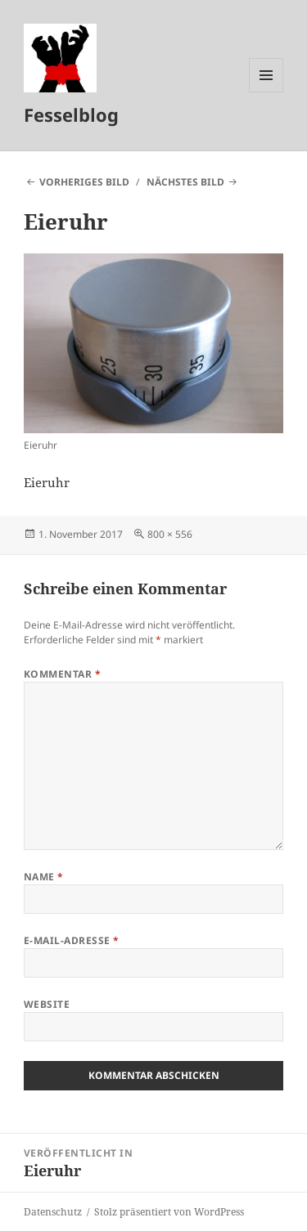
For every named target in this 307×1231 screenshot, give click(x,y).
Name (44, 877)
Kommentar (62, 674)
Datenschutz (53, 1212)
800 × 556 (169, 534)
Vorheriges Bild (84, 182)
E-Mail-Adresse (72, 940)
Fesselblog (71, 114)
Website (47, 1004)
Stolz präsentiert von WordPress (169, 1212)
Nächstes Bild (185, 182)
